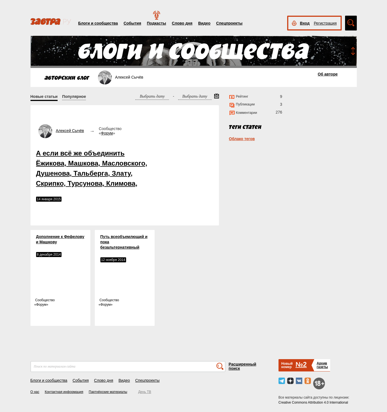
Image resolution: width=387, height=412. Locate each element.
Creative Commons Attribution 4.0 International (313, 402)
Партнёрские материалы (108, 392)
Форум (107, 133)
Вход (305, 23)
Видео (204, 23)
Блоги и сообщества (98, 23)
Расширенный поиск (242, 366)
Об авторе (328, 74)
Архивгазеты (322, 365)
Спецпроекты (229, 23)
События (132, 23)
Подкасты (156, 23)
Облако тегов (242, 138)
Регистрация (325, 23)
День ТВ (144, 392)
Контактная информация (64, 392)
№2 (301, 364)
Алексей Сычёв (70, 130)
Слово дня (182, 23)
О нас (34, 392)
